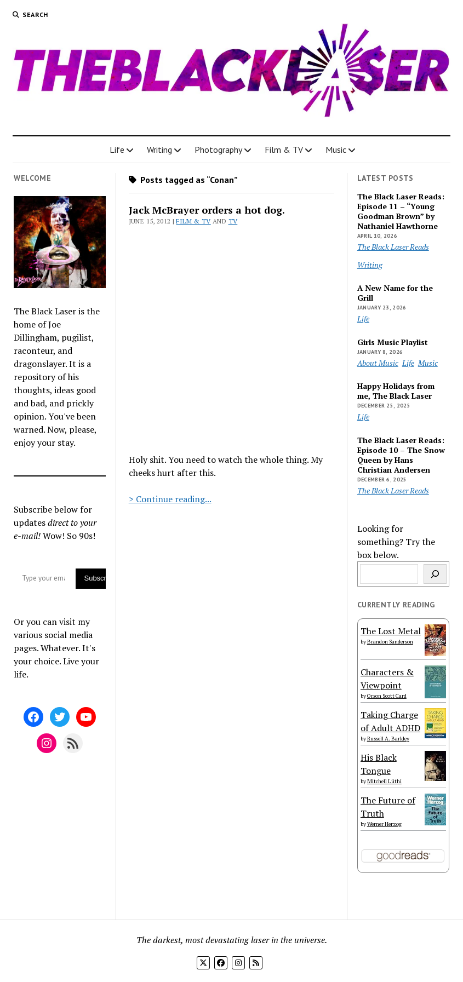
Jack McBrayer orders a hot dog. (207, 209)
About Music (377, 363)
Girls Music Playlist (392, 342)
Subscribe (95, 578)
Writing (159, 149)
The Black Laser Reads (393, 247)
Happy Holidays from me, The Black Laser (396, 391)
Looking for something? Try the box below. (396, 541)
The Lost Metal (391, 631)
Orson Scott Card (387, 695)
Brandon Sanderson (390, 641)
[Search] (435, 574)
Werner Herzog (384, 824)
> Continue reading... (170, 499)
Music (335, 149)
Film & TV (284, 149)
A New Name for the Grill (395, 293)
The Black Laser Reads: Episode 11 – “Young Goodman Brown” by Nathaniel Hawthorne (400, 211)
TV (233, 221)
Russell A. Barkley (388, 738)
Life (117, 149)
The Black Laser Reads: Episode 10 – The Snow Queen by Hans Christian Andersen (401, 455)
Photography (218, 149)
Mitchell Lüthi (384, 781)
